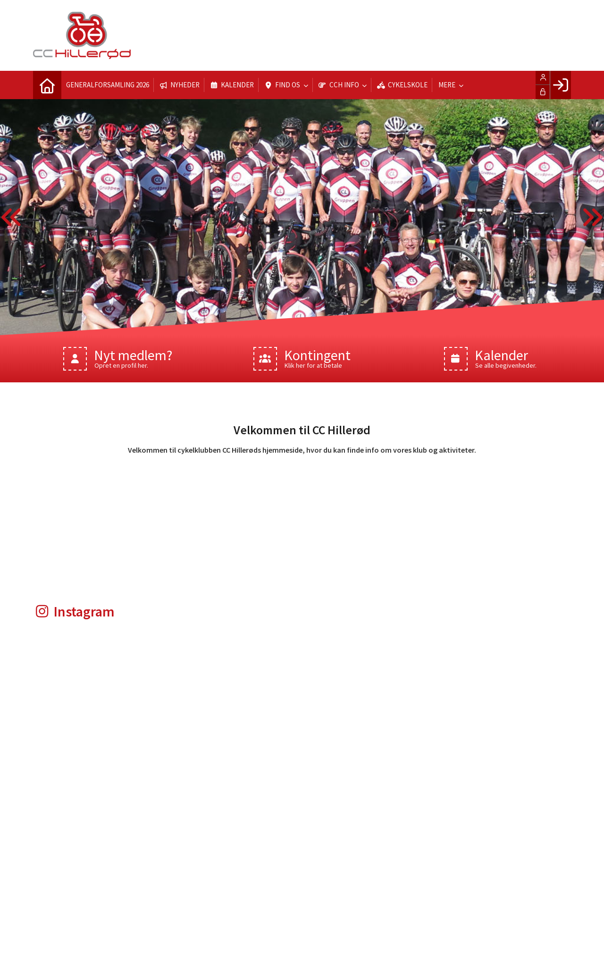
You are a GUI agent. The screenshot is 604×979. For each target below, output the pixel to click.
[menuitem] (47, 85)
